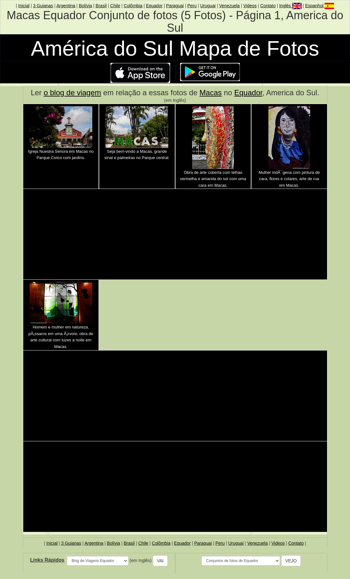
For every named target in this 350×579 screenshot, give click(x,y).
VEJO (291, 560)
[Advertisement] (175, 235)
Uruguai (208, 5)
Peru (192, 5)
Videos (250, 5)
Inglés (290, 5)
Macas (211, 92)
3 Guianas (43, 5)
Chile (115, 5)
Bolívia (85, 5)
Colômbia (133, 5)
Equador (154, 5)
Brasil (101, 5)
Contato (268, 5)
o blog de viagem (72, 92)
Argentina (66, 5)
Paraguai (175, 5)
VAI (160, 560)
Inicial (24, 5)
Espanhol (319, 5)
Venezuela (229, 5)
